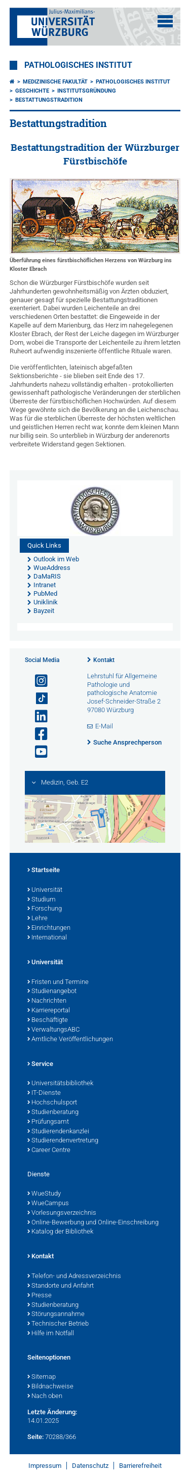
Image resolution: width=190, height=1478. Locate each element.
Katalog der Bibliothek (60, 1232)
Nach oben (44, 1396)
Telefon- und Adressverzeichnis (74, 1276)
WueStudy (44, 1194)
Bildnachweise (50, 1386)
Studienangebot (52, 991)
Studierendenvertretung (62, 1140)
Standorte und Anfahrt (60, 1286)
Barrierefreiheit (140, 1465)
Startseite (43, 870)
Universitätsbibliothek (60, 1083)
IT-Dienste (44, 1093)
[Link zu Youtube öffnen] (37, 752)
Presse (39, 1295)
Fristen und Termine (58, 982)
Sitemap (41, 1377)
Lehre (37, 918)
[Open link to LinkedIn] (37, 716)
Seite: (35, 1437)
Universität (44, 890)
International (47, 937)
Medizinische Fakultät (55, 81)
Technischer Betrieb (58, 1324)
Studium (41, 900)
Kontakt (104, 660)
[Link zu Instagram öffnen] (37, 681)
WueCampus (48, 1203)
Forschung (44, 909)
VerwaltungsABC (53, 1030)
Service (40, 1064)
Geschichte (32, 91)
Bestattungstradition (49, 100)
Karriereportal (48, 1010)
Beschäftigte (47, 1020)
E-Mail (104, 726)
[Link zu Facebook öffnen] (37, 734)
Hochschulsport (52, 1102)
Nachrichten (46, 1001)
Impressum (44, 1465)
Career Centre (48, 1150)
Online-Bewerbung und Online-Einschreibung (93, 1222)
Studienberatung (53, 1112)
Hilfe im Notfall (50, 1333)
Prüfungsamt (48, 1122)
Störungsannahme (56, 1314)
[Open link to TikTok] (37, 699)
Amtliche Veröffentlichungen (70, 1039)
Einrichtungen (48, 928)
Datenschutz (90, 1465)
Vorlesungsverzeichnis (61, 1213)
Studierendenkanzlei (58, 1131)
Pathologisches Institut (78, 65)
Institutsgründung (86, 91)
